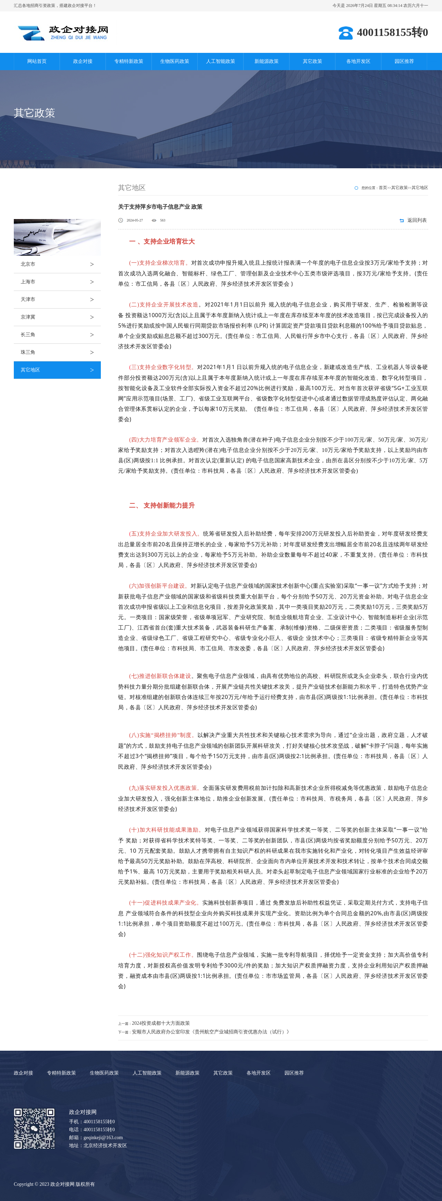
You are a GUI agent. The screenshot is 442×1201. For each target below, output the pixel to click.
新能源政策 (266, 61)
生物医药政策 (174, 61)
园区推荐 (404, 61)
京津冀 (61, 317)
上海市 (61, 282)
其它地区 (61, 370)
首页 (383, 187)
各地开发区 (358, 61)
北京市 (61, 264)
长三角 (61, 334)
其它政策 (312, 61)
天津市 (61, 299)
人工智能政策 (220, 61)
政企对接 (83, 61)
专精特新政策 (128, 61)
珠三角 (61, 352)
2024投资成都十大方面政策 (161, 1023)
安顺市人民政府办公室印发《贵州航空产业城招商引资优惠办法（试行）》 (211, 1031)
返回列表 (417, 220)
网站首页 (37, 61)
